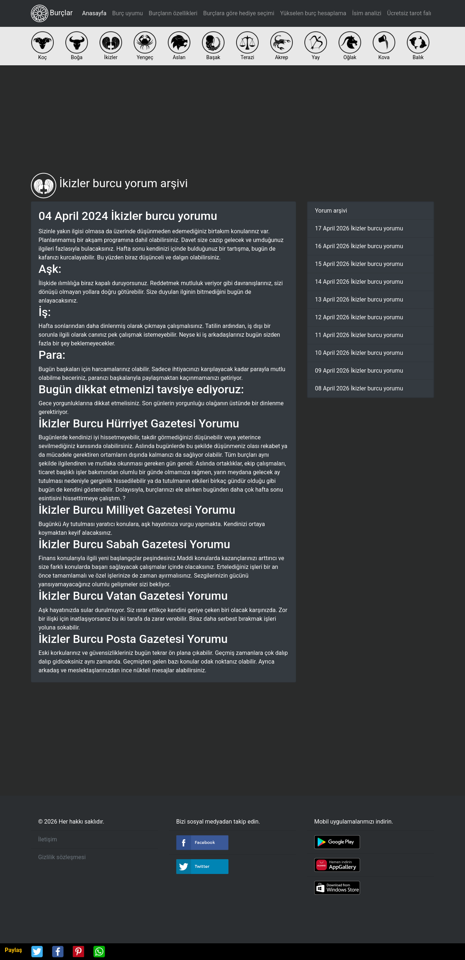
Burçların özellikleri (173, 13)
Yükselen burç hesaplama (313, 13)
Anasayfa (94, 13)
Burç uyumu (127, 13)
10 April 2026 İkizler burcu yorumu (359, 352)
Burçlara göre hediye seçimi (238, 13)
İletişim (47, 839)
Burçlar (52, 13)
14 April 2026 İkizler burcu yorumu (359, 281)
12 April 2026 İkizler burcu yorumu (359, 317)
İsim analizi (366, 13)
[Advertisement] (232, 119)
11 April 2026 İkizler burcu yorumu (359, 335)
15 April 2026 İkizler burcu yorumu (359, 263)
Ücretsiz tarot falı (409, 13)
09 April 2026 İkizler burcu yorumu (359, 370)
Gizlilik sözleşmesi (62, 857)
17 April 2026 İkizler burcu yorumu (359, 228)
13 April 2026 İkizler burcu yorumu (359, 299)
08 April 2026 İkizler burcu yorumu (359, 388)
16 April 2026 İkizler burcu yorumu (359, 246)
